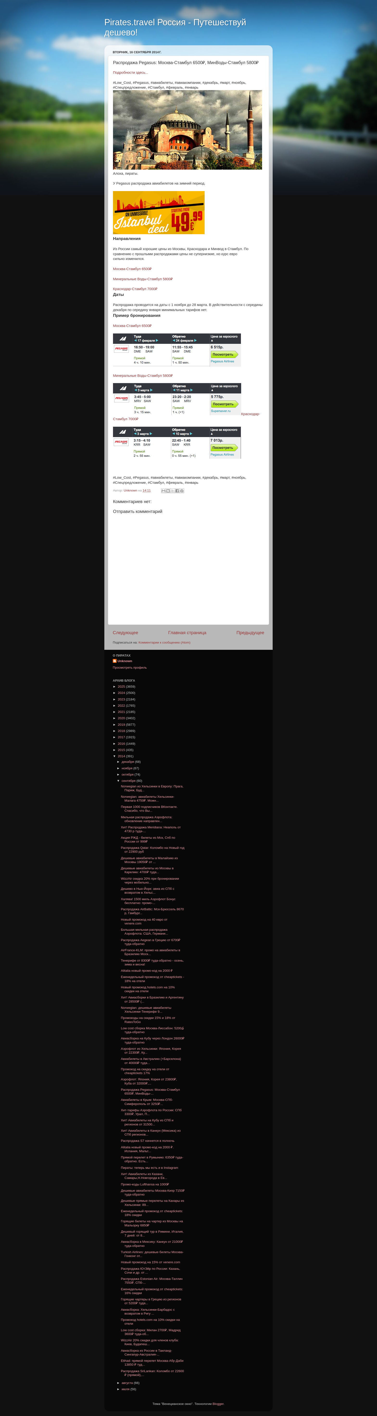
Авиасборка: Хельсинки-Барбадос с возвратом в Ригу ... (148, 1311)
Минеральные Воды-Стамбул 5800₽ (143, 279)
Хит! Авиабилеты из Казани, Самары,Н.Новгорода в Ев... (144, 1176)
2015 (122, 750)
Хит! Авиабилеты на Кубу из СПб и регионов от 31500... (147, 1122)
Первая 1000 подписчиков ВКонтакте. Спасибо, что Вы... (149, 808)
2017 (122, 737)
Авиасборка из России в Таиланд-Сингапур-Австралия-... (146, 1352)
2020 (122, 718)
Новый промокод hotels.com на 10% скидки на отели (148, 989)
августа (128, 1383)
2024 (122, 693)
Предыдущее (250, 632)
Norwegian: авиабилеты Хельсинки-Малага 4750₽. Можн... (147, 798)
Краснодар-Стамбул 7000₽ (135, 289)
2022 (122, 705)
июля (126, 1389)
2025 (122, 686)
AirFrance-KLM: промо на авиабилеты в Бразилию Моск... (150, 952)
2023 (122, 699)
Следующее (125, 632)
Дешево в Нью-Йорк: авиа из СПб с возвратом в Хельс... (147, 890)
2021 (122, 712)
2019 (122, 724)
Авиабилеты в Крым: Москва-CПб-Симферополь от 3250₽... (147, 1101)
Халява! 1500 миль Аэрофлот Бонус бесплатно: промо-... (148, 901)
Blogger (218, 1404)
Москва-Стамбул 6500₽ (132, 269)
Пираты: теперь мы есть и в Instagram (149, 1168)
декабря (128, 762)
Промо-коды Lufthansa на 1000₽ (145, 1184)
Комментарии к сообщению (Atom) (164, 642)
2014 (122, 756)
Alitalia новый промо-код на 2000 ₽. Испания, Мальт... (147, 1149)
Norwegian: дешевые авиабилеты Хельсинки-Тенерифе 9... (146, 1009)
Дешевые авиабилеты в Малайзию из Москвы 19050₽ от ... (149, 860)
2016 (122, 743)
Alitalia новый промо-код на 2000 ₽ (147, 970)
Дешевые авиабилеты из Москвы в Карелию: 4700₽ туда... (147, 870)
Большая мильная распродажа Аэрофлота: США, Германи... (144, 931)
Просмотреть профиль (130, 667)
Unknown (125, 661)
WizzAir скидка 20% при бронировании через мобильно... (150, 880)
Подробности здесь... (130, 72)
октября (128, 774)
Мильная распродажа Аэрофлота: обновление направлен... (146, 819)
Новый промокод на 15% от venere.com (150, 1262)
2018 (122, 731)
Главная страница (187, 632)
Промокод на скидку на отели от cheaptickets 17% (145, 1071)
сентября (129, 781)
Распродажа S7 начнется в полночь (148, 1141)
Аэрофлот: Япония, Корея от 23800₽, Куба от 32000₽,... (149, 1081)
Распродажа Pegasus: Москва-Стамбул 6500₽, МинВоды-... (150, 1091)
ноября (127, 768)
